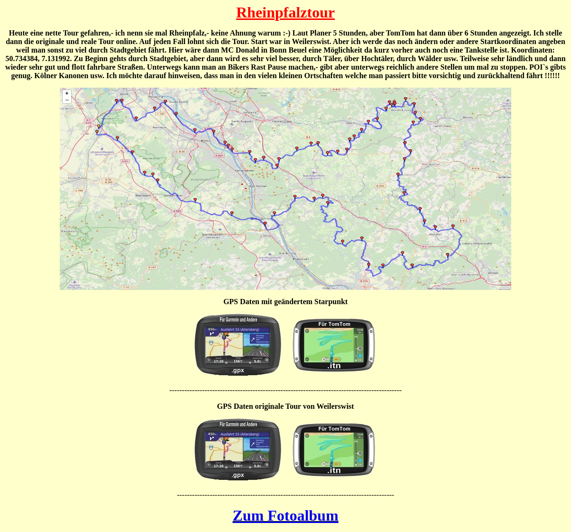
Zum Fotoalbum (285, 515)
